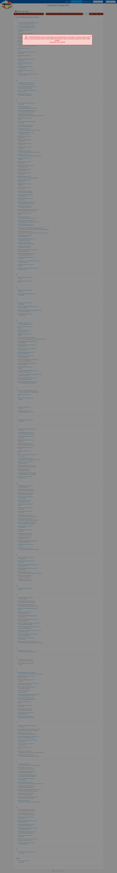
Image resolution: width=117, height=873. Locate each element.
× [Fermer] (90, 36)
